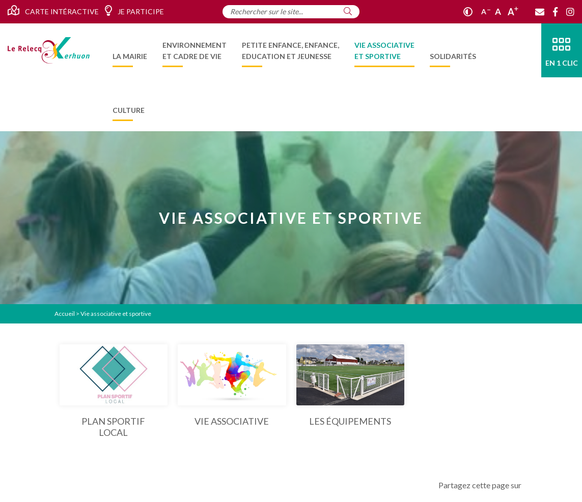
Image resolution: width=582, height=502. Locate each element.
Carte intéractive (53, 11)
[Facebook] (555, 11)
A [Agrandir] (513, 11)
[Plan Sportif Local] (114, 391)
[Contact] (539, 11)
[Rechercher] (348, 11)
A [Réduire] (485, 11)
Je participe (134, 11)
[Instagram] (570, 11)
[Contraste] (468, 11)
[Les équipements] (350, 385)
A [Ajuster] (498, 11)
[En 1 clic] (561, 50)
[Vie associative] (232, 385)
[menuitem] (130, 50)
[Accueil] (49, 50)
